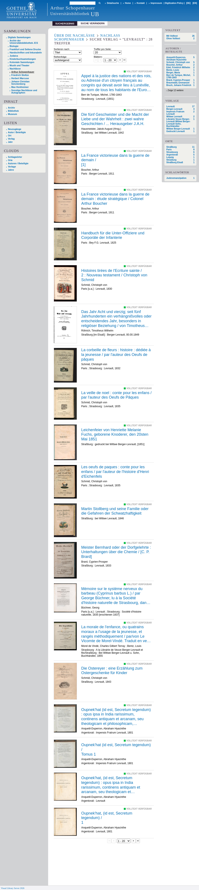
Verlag (11, 139)
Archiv (11, 108)
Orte (10, 160)
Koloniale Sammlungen (22, 62)
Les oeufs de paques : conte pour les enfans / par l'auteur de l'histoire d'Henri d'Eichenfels (115, 471)
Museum (12, 114)
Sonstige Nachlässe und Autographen (24, 91)
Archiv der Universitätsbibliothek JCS (24, 41)
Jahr (10, 142)
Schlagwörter (15, 157)
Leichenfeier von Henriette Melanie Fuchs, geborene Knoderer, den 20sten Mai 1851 (114, 434)
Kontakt (141, 3)
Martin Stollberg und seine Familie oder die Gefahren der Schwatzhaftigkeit (114, 511)
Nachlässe (15, 69)
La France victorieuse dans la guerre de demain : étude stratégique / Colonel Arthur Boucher (115, 199)
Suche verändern (92, 23)
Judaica (14, 56)
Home (128, 3)
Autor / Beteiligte (17, 132)
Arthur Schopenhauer (22, 72)
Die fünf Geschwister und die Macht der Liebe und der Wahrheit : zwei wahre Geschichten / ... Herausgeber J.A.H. (115, 119)
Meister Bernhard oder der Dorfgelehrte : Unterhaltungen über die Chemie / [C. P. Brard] (116, 552)
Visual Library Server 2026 (12, 888)
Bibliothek (13, 111)
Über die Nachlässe (74, 35)
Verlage (12, 167)
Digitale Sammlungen (19, 37)
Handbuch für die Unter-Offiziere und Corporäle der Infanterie (112, 235)
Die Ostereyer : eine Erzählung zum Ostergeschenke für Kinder (111, 670)
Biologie (14, 46)
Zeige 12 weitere (176, 90)
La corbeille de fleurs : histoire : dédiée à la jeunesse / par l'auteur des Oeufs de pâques (116, 354)
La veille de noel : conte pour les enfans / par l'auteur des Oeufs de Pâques (116, 395)
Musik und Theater (19, 65)
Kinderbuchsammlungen (23, 59)
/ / (114, 275)
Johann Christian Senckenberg (20, 82)
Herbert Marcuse (20, 78)
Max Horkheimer (20, 87)
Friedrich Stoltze (20, 75)
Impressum (156, 3)
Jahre (11, 170)
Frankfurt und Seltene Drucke (25, 49)
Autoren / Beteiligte (18, 163)
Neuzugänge (14, 129)
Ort (9, 135)
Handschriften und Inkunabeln (26, 52)
